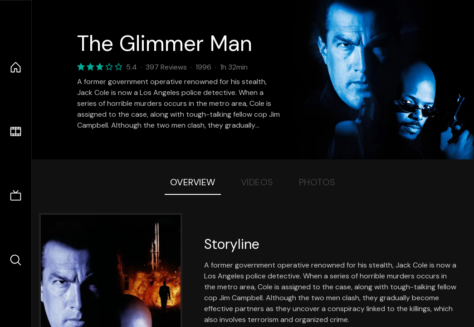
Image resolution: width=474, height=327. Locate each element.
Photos (317, 182)
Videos (257, 182)
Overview (192, 182)
